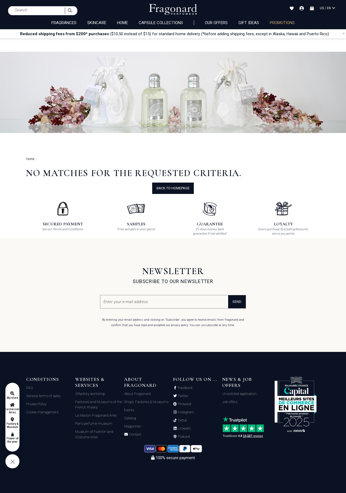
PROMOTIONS (282, 22)
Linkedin (184, 428)
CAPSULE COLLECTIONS (161, 22)
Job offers (229, 402)
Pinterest (184, 404)
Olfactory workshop (90, 394)
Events (129, 410)
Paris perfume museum (93, 423)
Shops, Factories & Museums (146, 402)
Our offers (216, 22)
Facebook (184, 388)
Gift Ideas (248, 22)
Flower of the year (12, 440)
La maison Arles (12, 411)
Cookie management (42, 412)
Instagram (185, 412)
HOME (122, 22)
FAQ (29, 388)
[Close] (343, 33)
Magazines (132, 426)
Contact (134, 434)
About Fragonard (137, 394)
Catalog (130, 418)
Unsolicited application (239, 394)
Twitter (182, 396)
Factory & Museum (12, 425)
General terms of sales (43, 396)
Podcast (183, 436)
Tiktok (182, 420)
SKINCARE (96, 22)
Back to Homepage (173, 188)
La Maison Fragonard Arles (96, 415)
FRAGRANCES (64, 22)
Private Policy (36, 404)
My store (12, 397)
